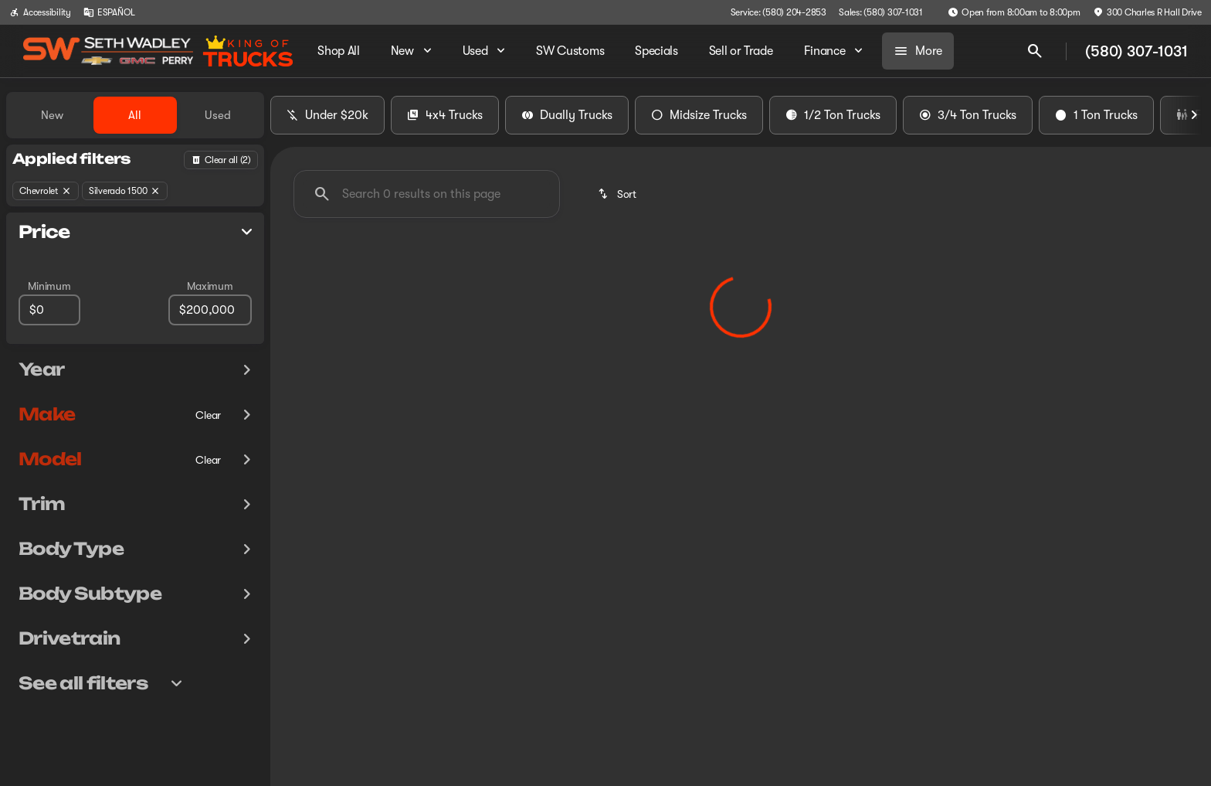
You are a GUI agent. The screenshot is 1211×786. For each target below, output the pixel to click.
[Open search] (1035, 51)
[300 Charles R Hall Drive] (1147, 12)
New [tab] (52, 115)
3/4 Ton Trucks (967, 115)
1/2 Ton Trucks (832, 115)
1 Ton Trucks (1096, 115)
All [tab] (134, 115)
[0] (49, 309)
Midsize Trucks (699, 115)
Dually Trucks (566, 115)
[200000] (210, 309)
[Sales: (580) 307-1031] (881, 12)
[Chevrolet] (45, 191)
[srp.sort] (618, 194)
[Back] (221, 160)
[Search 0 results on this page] (427, 194)
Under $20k (327, 115)
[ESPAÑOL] (109, 12)
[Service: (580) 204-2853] (778, 12)
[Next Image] (1194, 115)
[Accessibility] (40, 12)
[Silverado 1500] (125, 191)
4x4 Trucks (445, 115)
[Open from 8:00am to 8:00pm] (1014, 12)
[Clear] (208, 415)
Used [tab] (218, 115)
